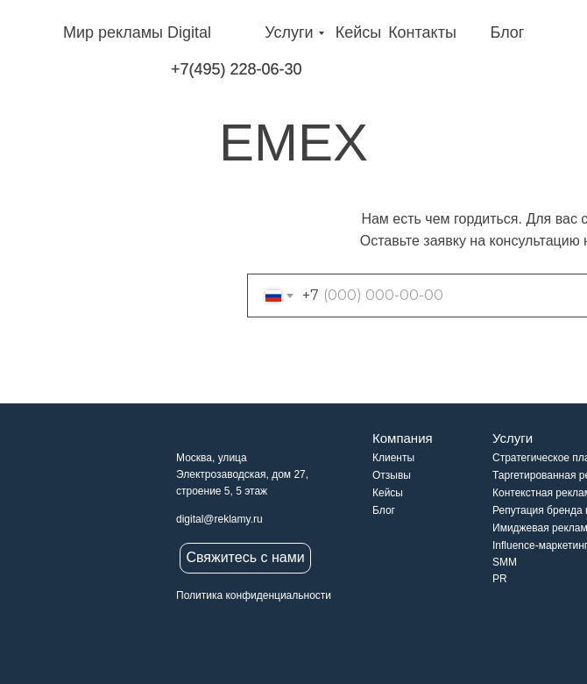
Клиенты (393, 458)
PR (499, 579)
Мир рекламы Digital (137, 32)
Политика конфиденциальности (253, 595)
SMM (504, 562)
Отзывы (391, 475)
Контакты (422, 32)
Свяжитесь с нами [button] (245, 557)
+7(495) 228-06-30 (236, 69)
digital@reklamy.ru (219, 519)
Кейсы (359, 32)
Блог (508, 32)
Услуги (289, 32)
